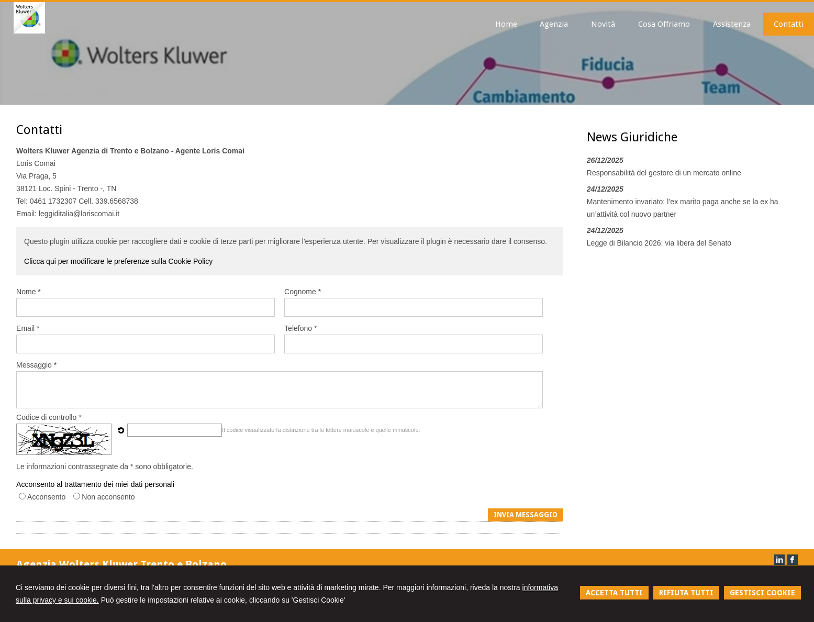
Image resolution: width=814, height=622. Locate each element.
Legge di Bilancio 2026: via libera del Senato (659, 243)
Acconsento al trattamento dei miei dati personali (95, 484)
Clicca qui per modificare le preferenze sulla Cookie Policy (118, 261)
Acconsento (46, 497)
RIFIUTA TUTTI (686, 592)
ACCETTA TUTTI (614, 592)
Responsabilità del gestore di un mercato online (664, 173)
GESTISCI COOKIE (762, 592)
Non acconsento (108, 497)
